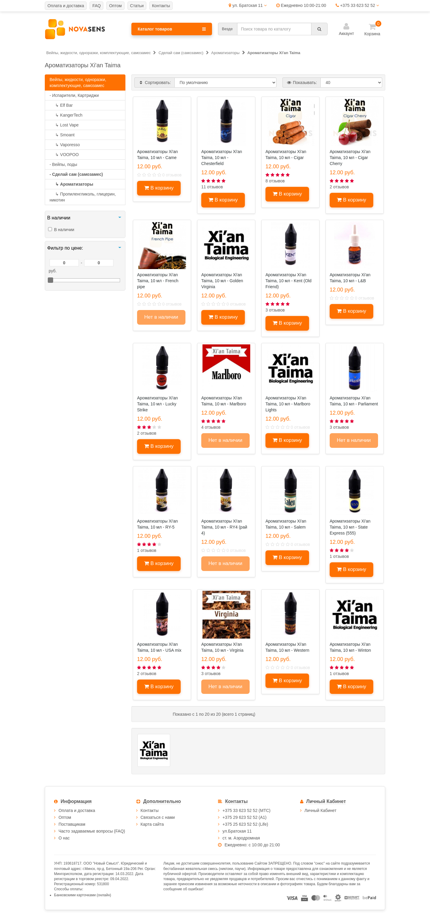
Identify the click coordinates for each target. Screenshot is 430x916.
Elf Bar (61, 105)
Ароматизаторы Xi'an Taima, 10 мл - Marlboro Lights (287, 404)
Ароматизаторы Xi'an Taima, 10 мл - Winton (350, 647)
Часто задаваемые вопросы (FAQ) (92, 831)
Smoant (62, 134)
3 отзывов (275, 310)
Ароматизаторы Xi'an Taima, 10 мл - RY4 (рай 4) (224, 527)
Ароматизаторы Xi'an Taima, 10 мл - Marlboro (223, 401)
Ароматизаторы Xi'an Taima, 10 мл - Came (157, 154)
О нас (64, 838)
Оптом (65, 817)
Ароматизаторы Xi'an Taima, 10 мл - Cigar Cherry (350, 157)
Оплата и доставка (77, 810)
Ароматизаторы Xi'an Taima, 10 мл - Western (287, 647)
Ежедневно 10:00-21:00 (301, 5)
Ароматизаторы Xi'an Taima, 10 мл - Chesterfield (221, 157)
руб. (53, 270)
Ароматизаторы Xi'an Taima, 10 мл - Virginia (222, 647)
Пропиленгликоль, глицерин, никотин (83, 197)
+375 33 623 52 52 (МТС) (246, 810)
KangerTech (66, 115)
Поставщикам (72, 824)
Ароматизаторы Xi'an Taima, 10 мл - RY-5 (157, 524)
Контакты (150, 810)
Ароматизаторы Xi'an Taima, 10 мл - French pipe (157, 280)
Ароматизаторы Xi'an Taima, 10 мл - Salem (285, 524)
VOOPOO (64, 154)
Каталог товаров (172, 29)
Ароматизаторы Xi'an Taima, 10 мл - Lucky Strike (157, 404)
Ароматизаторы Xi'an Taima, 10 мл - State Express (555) (350, 527)
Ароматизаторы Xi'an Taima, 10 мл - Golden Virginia (222, 280)
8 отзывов (275, 180)
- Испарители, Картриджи (74, 95)
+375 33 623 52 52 (357, 5)
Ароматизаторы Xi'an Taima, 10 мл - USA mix (159, 647)
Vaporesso (65, 144)
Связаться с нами (158, 817)
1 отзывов (146, 550)
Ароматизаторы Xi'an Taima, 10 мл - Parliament (354, 401)
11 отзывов (212, 186)
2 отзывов (339, 186)
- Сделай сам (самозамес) (76, 174)
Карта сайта (152, 824)
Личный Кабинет (321, 810)
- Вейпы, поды (63, 164)
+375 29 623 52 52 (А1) (244, 817)
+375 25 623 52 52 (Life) (245, 824)
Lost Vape (64, 125)
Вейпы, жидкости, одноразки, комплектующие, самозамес (78, 82)
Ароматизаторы (71, 184)
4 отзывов (211, 427)
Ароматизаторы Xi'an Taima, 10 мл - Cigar (285, 154)
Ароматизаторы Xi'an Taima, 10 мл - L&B (350, 277)
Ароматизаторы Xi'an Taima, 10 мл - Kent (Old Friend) (288, 280)
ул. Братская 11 (247, 5)
